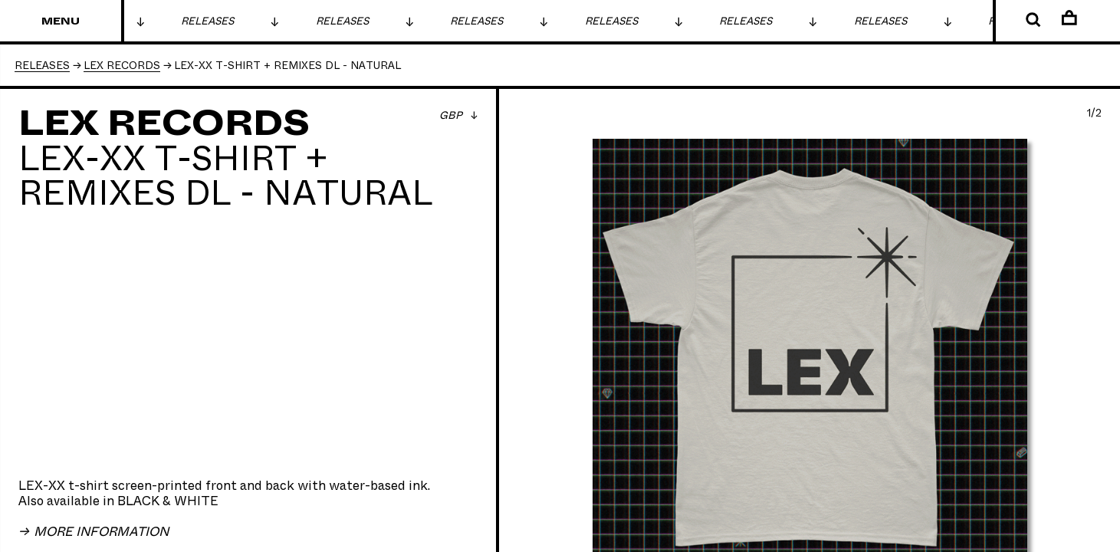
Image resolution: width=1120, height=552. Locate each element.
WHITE (196, 501)
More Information (100, 532)
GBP (452, 115)
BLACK (138, 501)
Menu (60, 21)
